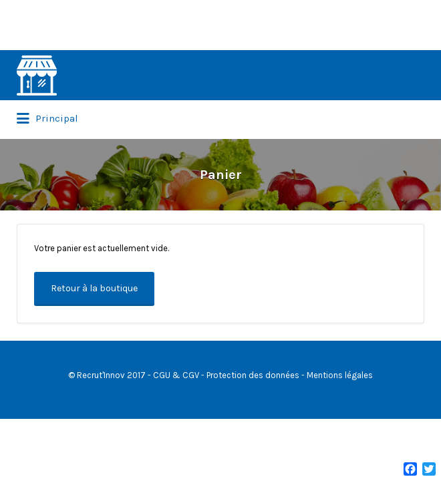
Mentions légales (340, 375)
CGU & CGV (176, 375)
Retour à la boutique (94, 288)
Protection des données (252, 375)
